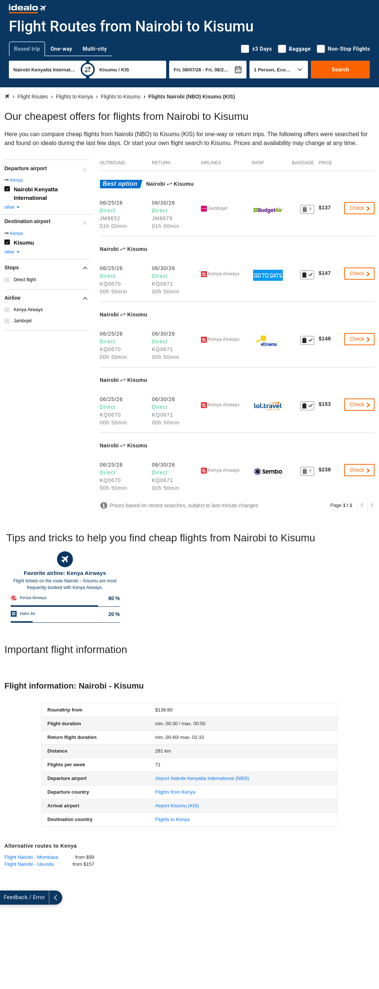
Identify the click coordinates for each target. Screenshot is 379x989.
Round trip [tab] (27, 49)
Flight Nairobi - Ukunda (29, 864)
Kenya (16, 180)
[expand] (6, 897)
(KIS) (177, 805)
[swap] (88, 70)
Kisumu (24, 242)
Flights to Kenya (172, 819)
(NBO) (202, 778)
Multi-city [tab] (95, 49)
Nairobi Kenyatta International (36, 193)
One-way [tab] (61, 49)
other (12, 207)
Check (360, 208)
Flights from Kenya (175, 792)
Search (340, 70)
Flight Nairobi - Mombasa (31, 857)
